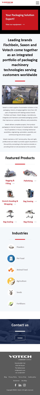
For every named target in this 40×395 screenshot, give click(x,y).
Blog (5, 377)
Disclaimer (16, 380)
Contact (20, 338)
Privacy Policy (13, 377)
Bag (30, 201)
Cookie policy (32, 377)
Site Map (24, 380)
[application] (20, 94)
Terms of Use (22, 377)
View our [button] (15, 24)
